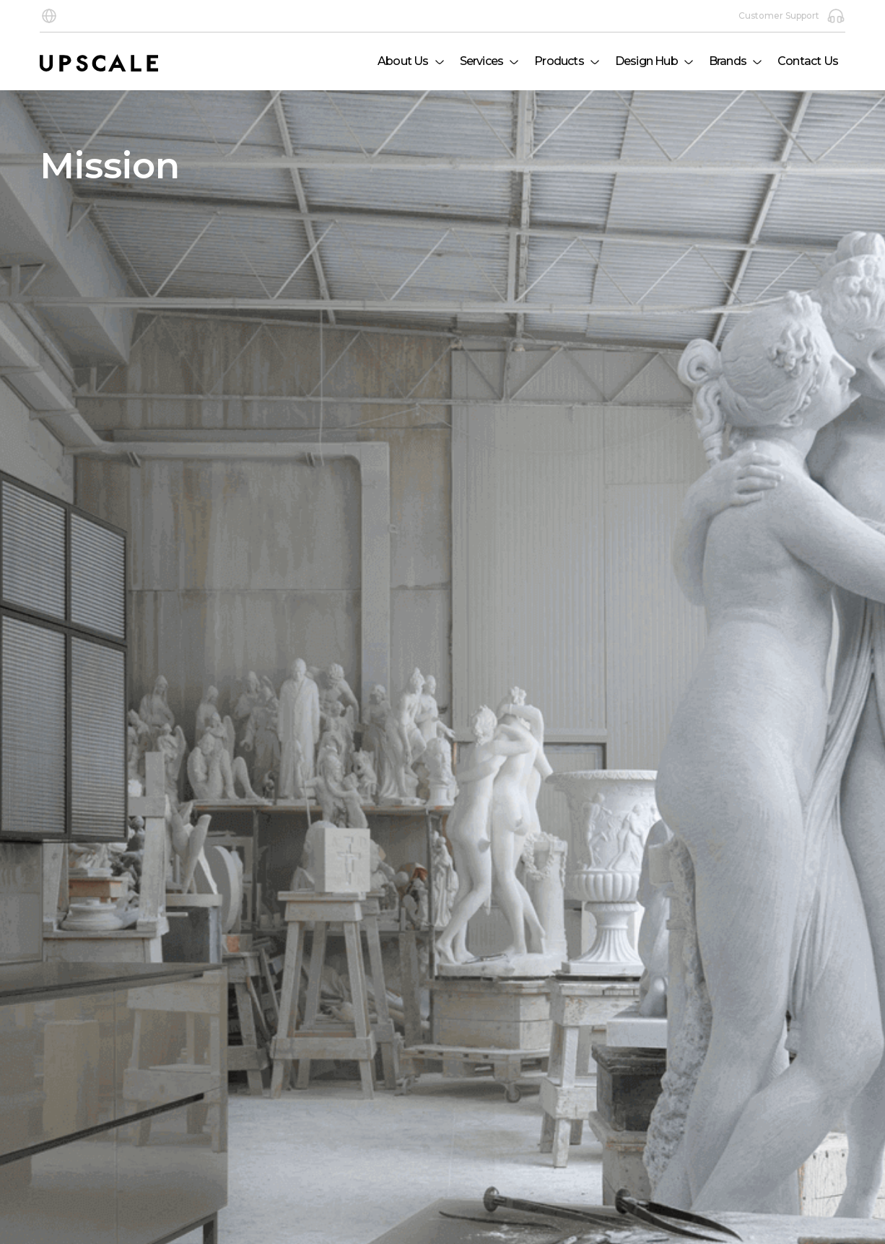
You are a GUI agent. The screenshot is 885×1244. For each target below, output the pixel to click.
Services (482, 61)
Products (559, 61)
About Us (403, 61)
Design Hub (646, 61)
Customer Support (791, 15)
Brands (727, 61)
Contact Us (807, 61)
